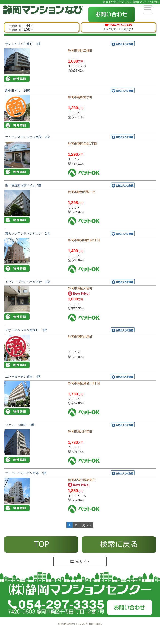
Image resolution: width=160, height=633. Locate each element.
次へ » (86, 525)
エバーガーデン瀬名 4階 (22, 376)
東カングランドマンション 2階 (27, 233)
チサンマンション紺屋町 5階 (26, 330)
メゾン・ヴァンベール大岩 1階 (27, 282)
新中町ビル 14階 (17, 90)
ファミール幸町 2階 (19, 425)
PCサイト (80, 562)
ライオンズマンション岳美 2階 (27, 137)
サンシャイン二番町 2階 (22, 44)
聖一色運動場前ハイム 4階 (23, 185)
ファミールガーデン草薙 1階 (26, 473)
